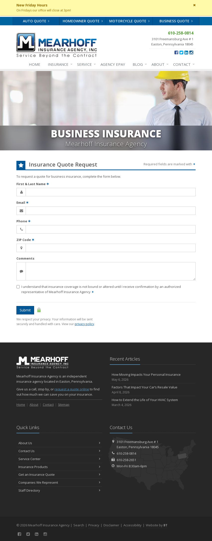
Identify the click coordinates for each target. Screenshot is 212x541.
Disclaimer (111, 525)
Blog (139, 64)
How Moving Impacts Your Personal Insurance (153, 377)
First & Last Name (32, 184)
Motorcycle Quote (129, 21)
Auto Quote (36, 21)
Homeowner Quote (83, 21)
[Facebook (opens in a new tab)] (176, 52)
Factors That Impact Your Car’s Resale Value (153, 390)
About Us (59, 443)
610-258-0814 (126, 453)
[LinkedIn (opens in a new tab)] (186, 52)
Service (85, 64)
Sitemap (63, 405)
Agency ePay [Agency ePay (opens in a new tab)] (113, 64)
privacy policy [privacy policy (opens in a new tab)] (84, 324)
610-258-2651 (126, 460)
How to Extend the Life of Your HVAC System (153, 402)
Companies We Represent (59, 482)
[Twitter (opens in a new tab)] (181, 52)
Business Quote (176, 21)
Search (78, 525)
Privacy (93, 525)
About (159, 64)
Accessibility (132, 525)
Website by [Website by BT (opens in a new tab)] (156, 525)
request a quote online (71, 389)
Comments (25, 258)
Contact (183, 64)
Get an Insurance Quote (59, 474)
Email (22, 202)
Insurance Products (59, 467)
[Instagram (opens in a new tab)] (191, 52)
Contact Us (59, 451)
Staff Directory (59, 490)
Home (34, 64)
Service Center (59, 459)
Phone (23, 221)
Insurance (59, 64)
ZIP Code (25, 239)
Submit (25, 310)
